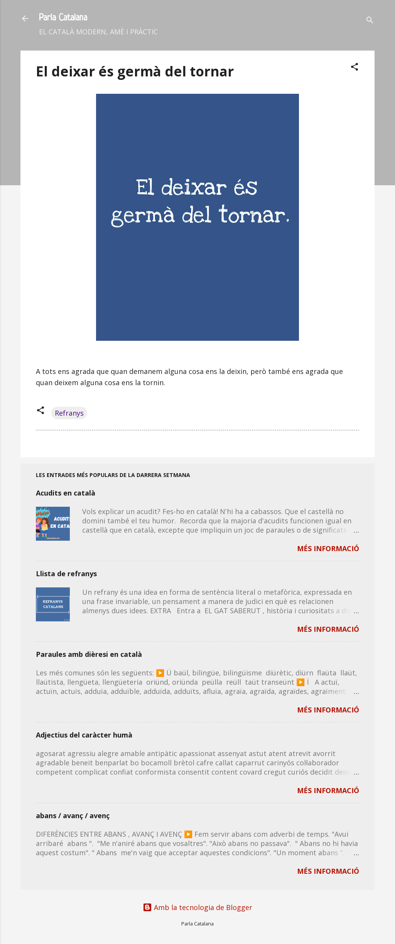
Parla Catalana (63, 18)
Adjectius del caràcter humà (84, 734)
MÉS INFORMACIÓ (328, 548)
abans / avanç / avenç (73, 815)
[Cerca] (370, 21)
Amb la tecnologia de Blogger (197, 907)
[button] (354, 67)
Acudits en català (65, 492)
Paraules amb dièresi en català (89, 654)
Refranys (69, 413)
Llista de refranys (66, 573)
